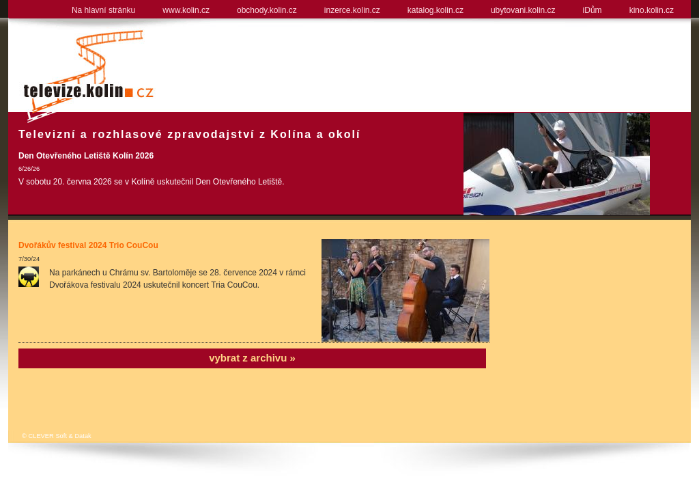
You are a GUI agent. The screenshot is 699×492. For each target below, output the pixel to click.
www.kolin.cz (186, 10)
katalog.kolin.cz (435, 10)
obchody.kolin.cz (267, 10)
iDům (592, 10)
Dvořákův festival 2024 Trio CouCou (88, 245)
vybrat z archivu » (252, 358)
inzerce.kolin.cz (352, 10)
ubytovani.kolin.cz (523, 10)
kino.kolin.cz (651, 10)
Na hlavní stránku (103, 10)
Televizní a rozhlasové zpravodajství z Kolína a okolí (189, 134)
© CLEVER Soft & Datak (56, 436)
